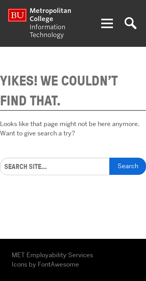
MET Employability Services (52, 255)
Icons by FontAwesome (45, 264)
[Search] (54, 166)
